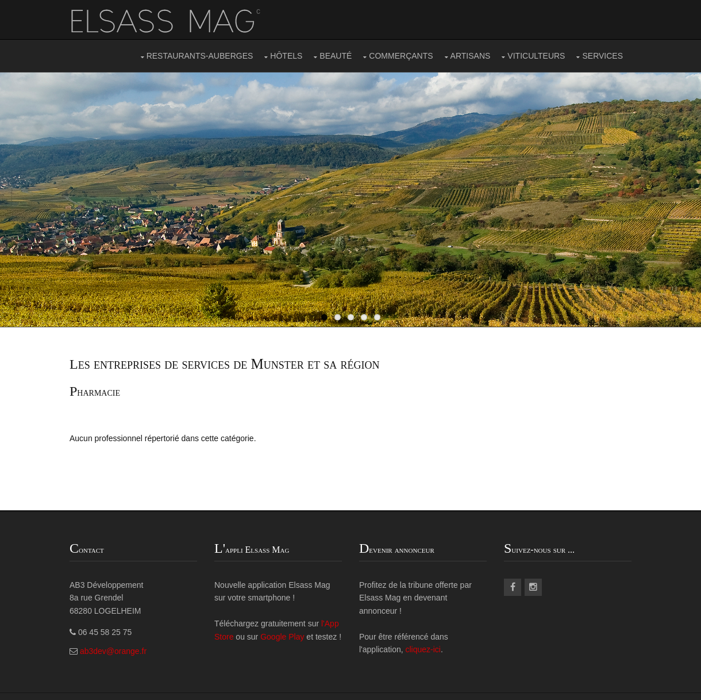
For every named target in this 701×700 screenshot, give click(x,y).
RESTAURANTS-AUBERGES (200, 55)
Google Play (282, 636)
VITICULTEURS (536, 55)
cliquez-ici (423, 649)
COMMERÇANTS (401, 55)
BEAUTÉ (335, 55)
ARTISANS (470, 55)
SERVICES (602, 55)
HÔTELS (286, 55)
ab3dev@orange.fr (113, 651)
